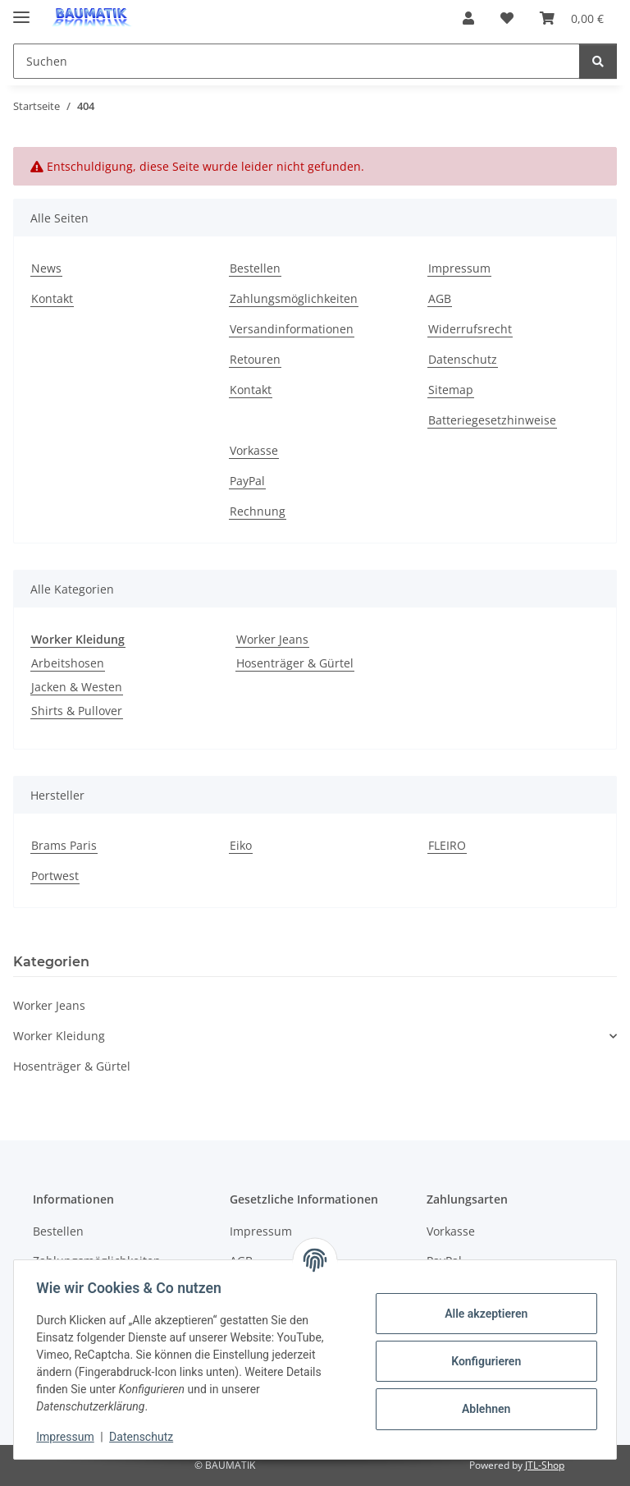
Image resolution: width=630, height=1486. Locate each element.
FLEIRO (447, 845)
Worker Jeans (272, 639)
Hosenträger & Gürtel (295, 663)
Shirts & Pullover (76, 710)
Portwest (55, 875)
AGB (439, 298)
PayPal (247, 480)
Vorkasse (254, 450)
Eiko (241, 845)
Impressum (69, 1436)
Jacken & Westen (76, 687)
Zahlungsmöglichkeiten (294, 298)
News (46, 268)
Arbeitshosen (67, 663)
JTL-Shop (544, 1465)
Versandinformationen (292, 329)
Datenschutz (145, 1436)
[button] (468, 18)
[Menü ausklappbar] (21, 10)
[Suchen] (598, 61)
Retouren (255, 359)
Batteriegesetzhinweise (492, 420)
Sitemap (450, 389)
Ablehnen (482, 1408)
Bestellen (255, 268)
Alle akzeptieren (482, 1313)
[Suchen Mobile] (296, 61)
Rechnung (257, 511)
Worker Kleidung (59, 1035)
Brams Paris (64, 845)
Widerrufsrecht (470, 329)
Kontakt (52, 298)
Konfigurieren (482, 1361)
